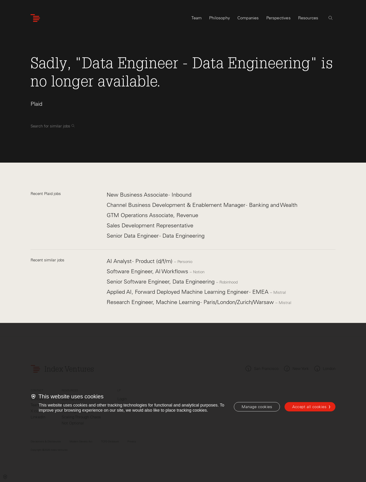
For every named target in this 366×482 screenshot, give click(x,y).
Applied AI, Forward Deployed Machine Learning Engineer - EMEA (188, 291)
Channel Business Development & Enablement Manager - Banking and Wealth (202, 205)
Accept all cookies (309, 406)
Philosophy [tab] (219, 18)
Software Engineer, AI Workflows (148, 271)
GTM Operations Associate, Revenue (152, 215)
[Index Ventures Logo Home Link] (35, 18)
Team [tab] (196, 18)
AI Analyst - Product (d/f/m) (140, 261)
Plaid (36, 103)
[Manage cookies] (257, 406)
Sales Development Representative (150, 225)
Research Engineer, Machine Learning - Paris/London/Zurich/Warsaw (191, 302)
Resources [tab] (308, 18)
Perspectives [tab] (278, 18)
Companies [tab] (248, 18)
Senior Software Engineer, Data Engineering (161, 281)
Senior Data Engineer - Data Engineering (155, 235)
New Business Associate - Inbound (149, 194)
